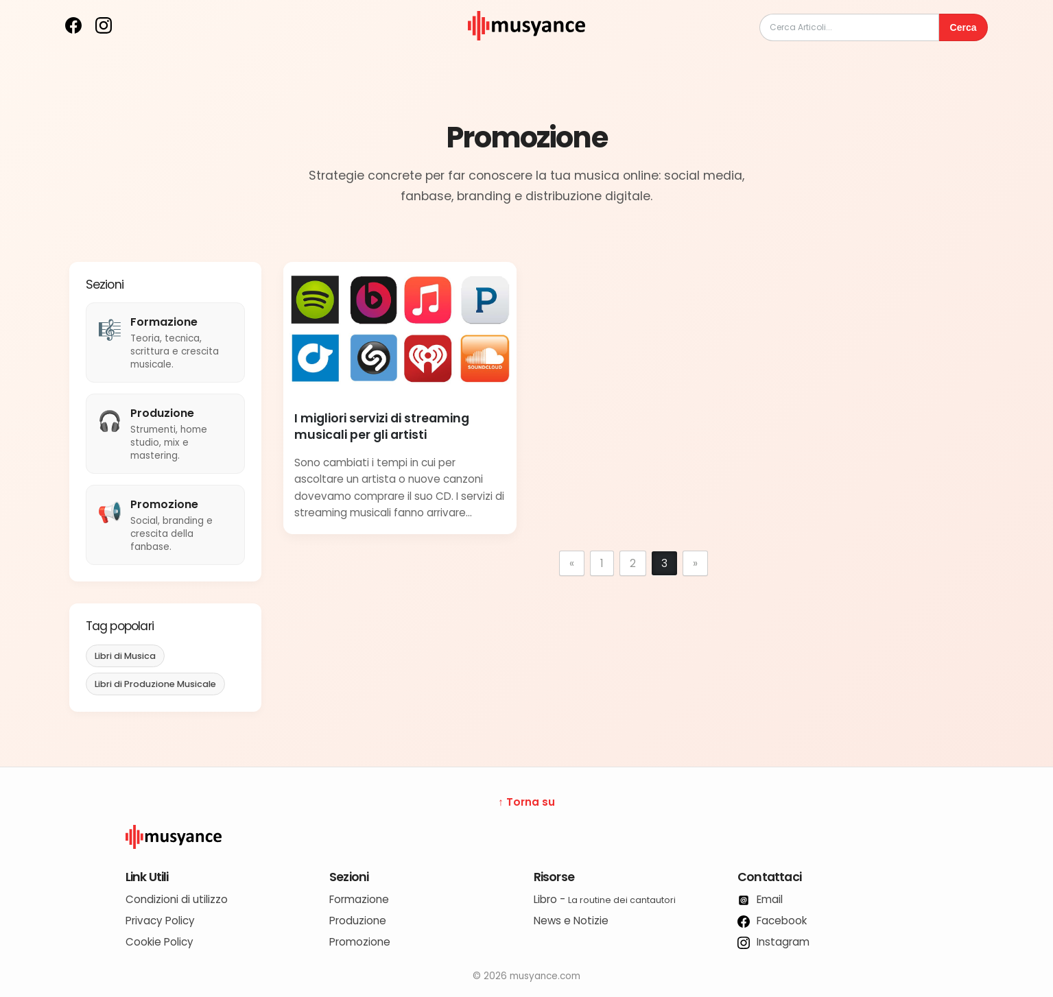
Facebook (772, 920)
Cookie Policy (159, 942)
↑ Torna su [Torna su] (526, 802)
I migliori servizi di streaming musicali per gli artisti (381, 427)
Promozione (359, 942)
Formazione (359, 899)
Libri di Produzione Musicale (155, 684)
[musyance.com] (526, 49)
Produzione (357, 920)
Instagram (773, 942)
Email (760, 899)
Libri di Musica (125, 656)
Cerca (963, 27)
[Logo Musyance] (527, 837)
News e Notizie (571, 920)
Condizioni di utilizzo (177, 899)
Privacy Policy (160, 920)
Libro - (605, 899)
